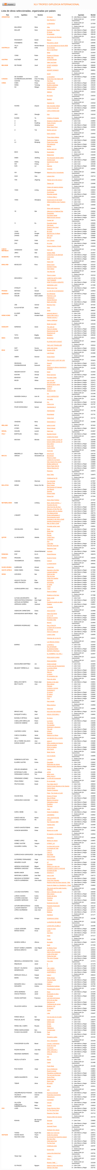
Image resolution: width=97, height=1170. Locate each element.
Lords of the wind (52, 954)
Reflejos (49, 912)
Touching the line (52, 505)
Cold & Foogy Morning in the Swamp (58, 786)
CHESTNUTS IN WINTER (55, 255)
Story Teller (50, 474)
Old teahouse (51, 144)
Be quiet (49, 231)
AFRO (49, 772)
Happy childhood (52, 320)
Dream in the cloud (52, 227)
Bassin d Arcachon (52, 800)
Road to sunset (51, 1071)
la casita (49, 584)
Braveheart (50, 456)
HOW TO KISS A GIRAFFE (55, 282)
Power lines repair (52, 142)
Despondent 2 (51, 422)
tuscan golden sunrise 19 (54, 442)
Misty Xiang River (52, 127)
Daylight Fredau (52, 267)
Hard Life (50, 250)
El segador (50, 1008)
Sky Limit (50, 1123)
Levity (48, 931)
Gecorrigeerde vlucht (53, 517)
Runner (49, 535)
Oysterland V (51, 690)
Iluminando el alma (52, 994)
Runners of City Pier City (54, 509)
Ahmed (49, 820)
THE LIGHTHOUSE (53, 818)
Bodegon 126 (51, 1006)
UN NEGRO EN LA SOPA (55, 738)
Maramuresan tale (52, 331)
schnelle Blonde (52, 59)
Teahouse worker (52, 140)
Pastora (49, 696)
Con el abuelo (51, 756)
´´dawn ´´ (49, 1156)
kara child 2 (50, 444)
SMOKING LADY (52, 285)
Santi (48, 945)
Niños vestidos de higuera (55, 743)
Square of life (51, 350)
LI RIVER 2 (50, 645)
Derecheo (50, 910)
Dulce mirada (51, 856)
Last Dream (50, 353)
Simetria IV (50, 872)
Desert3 (49, 363)
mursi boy (50, 451)
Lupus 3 (49, 850)
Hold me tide (51, 574)
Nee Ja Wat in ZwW (53, 523)
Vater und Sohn (51, 62)
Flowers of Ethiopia (53, 55)
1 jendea (49, 759)
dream (49, 1086)
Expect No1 (50, 1149)
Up (48, 393)
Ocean (49, 1024)
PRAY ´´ (49, 1159)
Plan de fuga (51, 576)
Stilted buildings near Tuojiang (56, 202)
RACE (49, 67)
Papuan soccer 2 (52, 317)
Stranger (49, 1120)
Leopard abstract (52, 572)
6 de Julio (50, 961)
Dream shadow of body (54, 246)
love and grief (51, 382)
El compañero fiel (52, 676)
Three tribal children (53, 137)
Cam (48, 1034)
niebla (49, 586)
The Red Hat (51, 271)
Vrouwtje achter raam (53, 526)
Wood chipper (51, 428)
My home (50, 95)
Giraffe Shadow (51, 190)
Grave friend (50, 357)
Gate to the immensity (53, 952)
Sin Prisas (50, 629)
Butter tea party (51, 324)
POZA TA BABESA (52, 812)
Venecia (49, 1054)
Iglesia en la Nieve (52, 735)
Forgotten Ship (51, 620)
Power (49, 939)
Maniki (49, 1059)
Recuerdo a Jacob (52, 43)
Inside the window (52, 1135)
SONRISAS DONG (52, 918)
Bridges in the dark (52, 682)
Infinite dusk (50, 1022)
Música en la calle (52, 830)
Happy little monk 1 (53, 315)
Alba (48, 27)
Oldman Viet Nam (52, 1167)
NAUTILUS (50, 453)
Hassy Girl (50, 262)
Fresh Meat (50, 1066)
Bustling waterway (52, 85)
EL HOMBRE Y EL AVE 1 (54, 654)
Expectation (50, 152)
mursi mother (51, 448)
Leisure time (50, 176)
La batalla (50, 607)
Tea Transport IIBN (52, 822)
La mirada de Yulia (52, 848)
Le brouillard (50, 77)
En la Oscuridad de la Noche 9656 (57, 45)
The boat (49, 806)
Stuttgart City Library (53, 1130)
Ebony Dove (50, 264)
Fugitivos (49, 982)
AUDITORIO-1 (51, 970)
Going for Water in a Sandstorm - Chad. (59, 885)
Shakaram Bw (51, 391)
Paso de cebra (51, 679)
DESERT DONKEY (53, 70)
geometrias (50, 582)
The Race (50, 81)
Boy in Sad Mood (52, 50)
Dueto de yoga (51, 1045)
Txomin (49, 1105)
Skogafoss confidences (54, 1073)
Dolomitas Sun (51, 1079)
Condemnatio (51, 1030)
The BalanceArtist (52, 513)
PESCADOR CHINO (53, 657)
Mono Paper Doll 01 (53, 466)
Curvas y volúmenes (53, 1043)
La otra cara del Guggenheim (56, 666)
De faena (50, 718)
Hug (48, 114)
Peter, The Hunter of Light (55, 793)
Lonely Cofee (51, 634)
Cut (48, 164)
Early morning (51, 133)
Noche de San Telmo (53, 30)
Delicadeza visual (52, 802)
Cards (49, 1062)
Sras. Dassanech (52, 1041)
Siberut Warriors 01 (53, 468)
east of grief (50, 380)
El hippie (49, 32)
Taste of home (51, 123)
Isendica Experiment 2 (54, 521)
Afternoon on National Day (55, 211)
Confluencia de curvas (54, 1004)
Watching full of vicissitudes (55, 172)
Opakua (49, 604)
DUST (49, 74)
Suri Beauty (50, 489)
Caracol (49, 561)
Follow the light (51, 956)
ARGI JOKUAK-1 (52, 1050)
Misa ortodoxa (51, 705)
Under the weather (52, 578)
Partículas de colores (53, 764)
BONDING (50, 338)
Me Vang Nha (51, 1139)
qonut (48, 365)
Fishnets (49, 686)
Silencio (49, 672)
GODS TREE (51, 253)
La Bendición (51, 23)
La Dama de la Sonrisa (54, 627)
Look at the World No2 (54, 1153)
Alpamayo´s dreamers (53, 727)
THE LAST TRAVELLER (54, 345)
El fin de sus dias (52, 1000)
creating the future (52, 437)
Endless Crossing (52, 618)
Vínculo (49, 1102)
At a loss (49, 243)
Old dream (50, 225)
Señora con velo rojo (53, 866)
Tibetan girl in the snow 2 (54, 180)
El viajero (50, 694)
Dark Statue (50, 269)
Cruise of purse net (52, 108)
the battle (50, 942)
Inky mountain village (53, 106)
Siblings (49, 92)
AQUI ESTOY (51, 611)
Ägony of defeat (52, 591)
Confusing (50, 539)
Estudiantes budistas (53, 986)
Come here (50, 257)
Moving (49, 622)
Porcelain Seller (52, 377)
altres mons (50, 774)
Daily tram (50, 431)
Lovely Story (50, 537)
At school (50, 692)
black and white (51, 302)
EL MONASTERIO (52, 649)
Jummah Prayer (52, 1126)
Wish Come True (52, 288)
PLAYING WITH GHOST (54, 341)
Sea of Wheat (51, 798)
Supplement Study (52, 162)
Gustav (49, 1026)
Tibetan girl (50, 183)
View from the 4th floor (54, 507)
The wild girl (50, 327)
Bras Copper (51, 485)
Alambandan (51, 411)
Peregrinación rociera (53, 989)
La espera (50, 827)
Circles (49, 533)
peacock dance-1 (52, 313)
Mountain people (52, 194)
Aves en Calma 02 (52, 631)
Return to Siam (51, 458)
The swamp (50, 670)
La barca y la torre (52, 688)
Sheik (48, 310)
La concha (50, 1047)
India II (49, 975)
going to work (51, 425)
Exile (48, 259)
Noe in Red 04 (51, 625)
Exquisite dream (52, 223)
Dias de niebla (51, 878)
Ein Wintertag (51, 294)
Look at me (50, 404)
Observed (50, 708)
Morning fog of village (53, 233)
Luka (48, 1013)
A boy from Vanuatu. (53, 880)
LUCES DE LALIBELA (54, 926)
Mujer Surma (51, 752)
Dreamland (50, 125)
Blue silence (50, 684)
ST (48, 862)
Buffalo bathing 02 (52, 464)
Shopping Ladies (52, 1037)
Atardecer (50, 915)
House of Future (52, 796)
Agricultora (50, 838)
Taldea (49, 769)
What (48, 52)
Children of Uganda (53, 118)
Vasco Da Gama (52, 613)
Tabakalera (50, 1028)
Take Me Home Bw (52, 545)
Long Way (50, 543)
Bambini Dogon (51, 434)
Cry (48, 402)
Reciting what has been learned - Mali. (58, 882)
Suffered (49, 386)
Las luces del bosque (53, 998)
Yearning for (50, 103)
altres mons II (51, 776)
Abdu (48, 809)
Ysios (48, 588)
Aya (48, 541)
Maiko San (50, 57)
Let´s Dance (50, 240)
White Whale (51, 978)
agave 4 (49, 741)
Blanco (49, 40)
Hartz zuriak (50, 598)
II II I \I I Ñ (50, 615)
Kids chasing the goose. (54, 462)
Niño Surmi (50, 749)
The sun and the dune (53, 1075)
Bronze (49, 237)
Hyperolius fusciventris (54, 1095)
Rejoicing (50, 471)
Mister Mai (50, 531)
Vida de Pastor (51, 980)
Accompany (50, 192)
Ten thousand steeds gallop (55, 158)
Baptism (49, 99)
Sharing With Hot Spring (54, 1117)
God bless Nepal (52, 215)
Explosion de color (52, 903)
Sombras (49, 864)
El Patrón (50, 17)
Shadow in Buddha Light (54, 121)
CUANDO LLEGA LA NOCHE (56, 868)
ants (48, 1090)
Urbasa (49, 731)
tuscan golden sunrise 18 (54, 439)
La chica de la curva (53, 846)
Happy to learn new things (55, 1165)
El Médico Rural (52, 948)
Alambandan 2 (51, 407)
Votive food (50, 418)
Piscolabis (50, 762)
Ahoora (49, 388)
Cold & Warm (51, 788)
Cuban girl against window (55, 187)
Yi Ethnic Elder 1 (52, 197)
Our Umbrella (51, 481)
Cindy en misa (51, 929)
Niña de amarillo (52, 745)
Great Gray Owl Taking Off (55, 79)
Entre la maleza (51, 747)
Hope (48, 935)
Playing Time (51, 483)
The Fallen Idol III (52, 784)
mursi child (50, 446)
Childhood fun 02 (52, 478)
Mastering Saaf (51, 548)
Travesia (49, 900)
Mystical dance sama (53, 384)
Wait (48, 205)
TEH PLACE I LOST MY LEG (56, 360)
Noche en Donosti (52, 1093)
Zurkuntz (49, 733)
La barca (49, 674)
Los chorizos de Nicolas (54, 37)
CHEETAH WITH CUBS (54, 278)
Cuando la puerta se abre (54, 602)
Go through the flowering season (57, 1137)
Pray (48, 698)
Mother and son (51, 130)
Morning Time (51, 305)
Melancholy (50, 155)
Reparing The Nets (52, 1113)
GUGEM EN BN (52, 870)
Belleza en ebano (52, 840)
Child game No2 (52, 1141)
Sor (48, 1057)
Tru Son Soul (51, 1143)
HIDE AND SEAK (52, 348)
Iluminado (50, 580)
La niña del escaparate (54, 778)
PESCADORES (51, 661)
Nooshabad (50, 414)
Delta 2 (49, 984)
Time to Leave (51, 275)
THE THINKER (51, 280)
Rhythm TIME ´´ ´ (52, 1162)
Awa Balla (50, 854)
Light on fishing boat (53, 111)
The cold (49, 729)
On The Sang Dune (53, 1110)
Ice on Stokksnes (52, 1069)
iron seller (50, 399)
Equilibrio (50, 804)
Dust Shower (51, 48)
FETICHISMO (51, 859)
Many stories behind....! (54, 503)
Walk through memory (53, 217)
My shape (50, 996)
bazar (48, 372)
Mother (49, 146)
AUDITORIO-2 (51, 972)
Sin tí (48, 600)
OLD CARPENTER (53, 396)
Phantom (49, 229)
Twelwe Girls (51, 824)
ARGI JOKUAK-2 (52, 1052)
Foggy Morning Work (53, 1108)
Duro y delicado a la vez (54, 892)
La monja (50, 721)
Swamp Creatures (52, 790)
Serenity (49, 491)
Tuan (48, 1032)
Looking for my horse (53, 460)
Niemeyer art (51, 1002)
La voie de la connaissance (55, 291)
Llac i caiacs (50, 968)
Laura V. (49, 852)
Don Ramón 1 (51, 20)
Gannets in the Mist (53, 570)
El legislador (50, 34)
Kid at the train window (54, 711)
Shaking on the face (53, 595)
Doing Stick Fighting (53, 500)
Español (8, 4)
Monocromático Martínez (54, 766)
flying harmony (51, 375)
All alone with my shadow (54, 511)
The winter (50, 723)
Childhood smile (52, 1146)
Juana (49, 1010)
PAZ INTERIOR (51, 647)
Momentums (50, 1097)
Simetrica (50, 898)
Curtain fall (50, 220)
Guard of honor (51, 558)
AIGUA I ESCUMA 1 (53, 714)
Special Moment (52, 300)
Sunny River (50, 1077)
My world (49, 1083)
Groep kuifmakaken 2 (53, 515)
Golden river (50, 1020)
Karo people (50, 701)
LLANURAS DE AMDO (54, 922)
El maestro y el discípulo (54, 834)
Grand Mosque (51, 554)
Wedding (49, 335)
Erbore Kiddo (51, 493)
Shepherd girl (51, 333)
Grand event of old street (54, 200)
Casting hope (51, 83)
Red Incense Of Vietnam (54, 487)
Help (48, 307)
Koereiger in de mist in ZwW (55, 519)
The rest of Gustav (52, 958)
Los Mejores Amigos (53, 642)
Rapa (48, 992)
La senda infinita (52, 668)
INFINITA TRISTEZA (53, 651)
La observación (51, 563)
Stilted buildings (52, 87)
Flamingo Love (51, 296)
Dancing (49, 166)
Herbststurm (50, 298)
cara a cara (50, 875)
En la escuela (51, 781)
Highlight (49, 551)
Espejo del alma (52, 896)
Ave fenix (50, 933)
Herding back (51, 89)
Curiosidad (50, 1100)
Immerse (49, 169)
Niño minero (50, 894)
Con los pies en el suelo (54, 1017)
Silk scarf (50, 235)
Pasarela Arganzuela (53, 906)
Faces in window (52, 329)
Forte (48, 529)
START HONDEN (52, 65)
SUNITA (49, 908)
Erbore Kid (50, 496)
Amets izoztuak (51, 664)
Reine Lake (50, 1081)
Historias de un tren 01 (54, 638)
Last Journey (51, 950)
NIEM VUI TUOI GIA (53, 1133)
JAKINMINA (50, 815)
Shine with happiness (53, 208)
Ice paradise (50, 725)
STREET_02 (51, 843)
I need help (50, 567)
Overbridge (50, 213)
